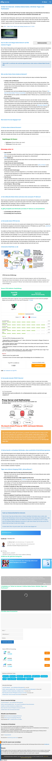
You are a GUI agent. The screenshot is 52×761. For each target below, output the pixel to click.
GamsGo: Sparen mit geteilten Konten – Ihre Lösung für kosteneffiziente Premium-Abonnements (18, 689)
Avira (38, 105)
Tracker (25, 317)
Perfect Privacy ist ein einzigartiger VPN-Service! (13, 715)
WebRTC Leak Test (35, 676)
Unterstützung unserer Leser (13, 737)
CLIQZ (5, 157)
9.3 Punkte (10, 660)
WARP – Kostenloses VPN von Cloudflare (15, 719)
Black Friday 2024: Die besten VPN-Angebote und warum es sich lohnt (14, 692)
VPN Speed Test (44, 676)
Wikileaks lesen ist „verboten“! (9, 553)
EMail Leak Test (20, 676)
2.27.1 (20, 317)
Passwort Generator (21, 678)
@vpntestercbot (24, 545)
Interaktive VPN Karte (12, 678)
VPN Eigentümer (30, 678)
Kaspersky (45, 105)
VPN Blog (5, 551)
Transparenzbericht (7, 734)
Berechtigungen (33, 317)
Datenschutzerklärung (24, 757)
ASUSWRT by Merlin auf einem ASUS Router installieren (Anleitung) (17, 554)
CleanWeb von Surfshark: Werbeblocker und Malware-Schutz (13, 690)
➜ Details (31, 300)
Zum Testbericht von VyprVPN (9, 370)
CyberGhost (48, 226)
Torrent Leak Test (27, 676)
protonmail (24, 479)
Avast (41, 105)
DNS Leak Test (12, 676)
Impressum (45, 756)
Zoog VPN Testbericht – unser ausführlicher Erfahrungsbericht (13, 687)
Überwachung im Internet (14, 518)
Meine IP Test (5, 676)
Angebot (47, 652)
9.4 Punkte (10, 666)
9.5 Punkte (10, 653)
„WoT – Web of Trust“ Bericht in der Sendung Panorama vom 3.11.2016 (19, 26)
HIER (3, 65)
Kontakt (30, 757)
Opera (5, 154)
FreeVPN (4, 678)
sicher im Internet (41, 164)
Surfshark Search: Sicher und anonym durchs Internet (11, 694)
